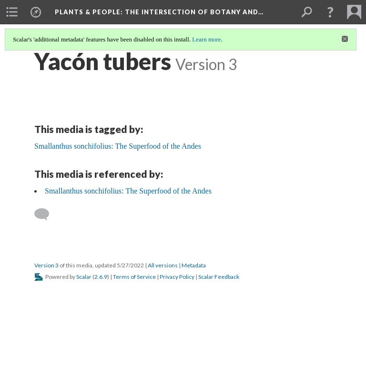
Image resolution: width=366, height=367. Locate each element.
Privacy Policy (177, 276)
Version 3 (46, 265)
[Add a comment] (46, 214)
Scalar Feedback (218, 276)
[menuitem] (12, 12)
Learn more (206, 39)
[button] (330, 12)
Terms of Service (134, 276)
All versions (163, 265)
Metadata (194, 265)
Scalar (84, 276)
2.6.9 (100, 276)
